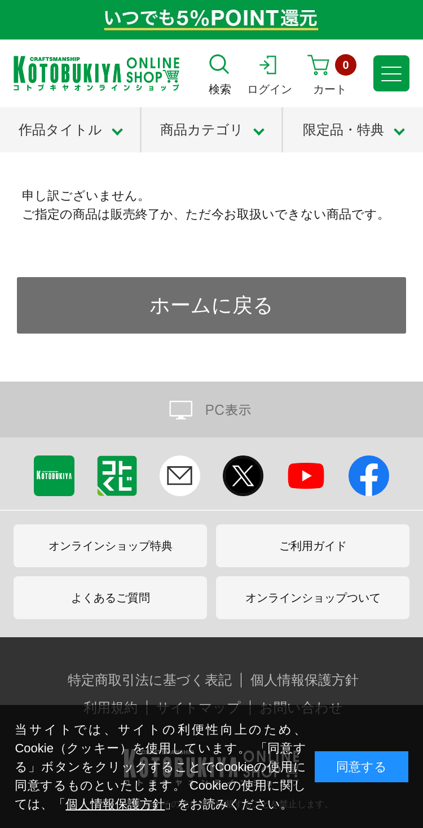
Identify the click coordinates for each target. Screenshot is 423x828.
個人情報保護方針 (115, 804)
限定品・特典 (343, 129)
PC (211, 409)
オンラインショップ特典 (111, 546)
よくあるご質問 (110, 598)
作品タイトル (60, 129)
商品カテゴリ (202, 129)
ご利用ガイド (313, 546)
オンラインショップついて (313, 598)
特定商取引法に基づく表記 (150, 680)
